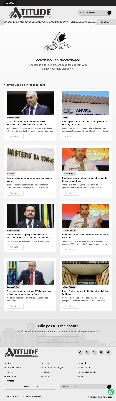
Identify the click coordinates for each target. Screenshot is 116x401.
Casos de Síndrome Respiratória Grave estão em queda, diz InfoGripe (35, 22)
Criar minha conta (58, 339)
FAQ (81, 376)
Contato (9, 381)
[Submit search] (109, 13)
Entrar (10, 3)
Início (8, 363)
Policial (8, 372)
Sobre (45, 376)
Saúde (45, 372)
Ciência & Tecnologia (52, 367)
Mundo (82, 363)
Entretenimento (12, 367)
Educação (84, 367)
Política (46, 363)
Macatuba (10, 376)
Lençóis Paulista (87, 372)
